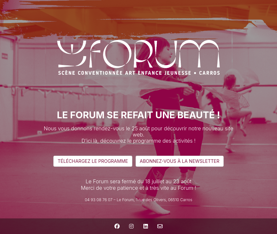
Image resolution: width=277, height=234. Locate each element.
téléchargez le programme (93, 161)
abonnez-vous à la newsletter (179, 161)
